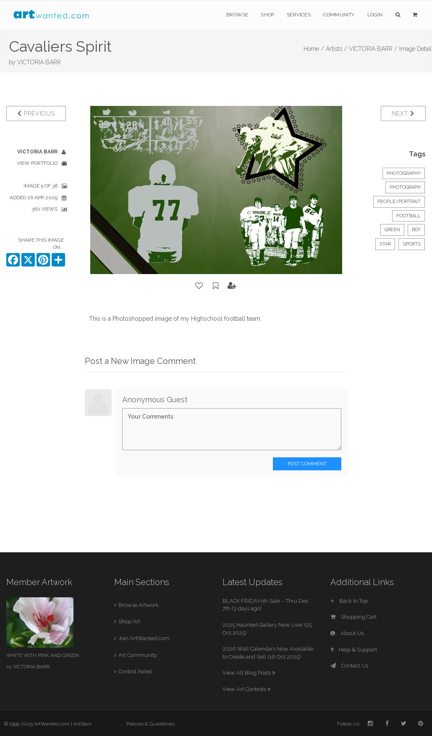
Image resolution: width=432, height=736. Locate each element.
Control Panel (135, 671)
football (408, 216)
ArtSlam (82, 724)
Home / (314, 48)
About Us (347, 633)
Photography (404, 173)
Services (299, 15)
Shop (267, 15)
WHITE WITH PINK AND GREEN (42, 655)
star (385, 244)
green (392, 229)
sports (412, 244)
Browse (237, 15)
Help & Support (353, 649)
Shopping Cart (353, 617)
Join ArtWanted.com (144, 638)
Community (339, 15)
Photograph (405, 187)
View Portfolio (37, 163)
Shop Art (129, 621)
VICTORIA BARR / (373, 48)
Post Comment (307, 464)
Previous (36, 113)
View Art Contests (246, 689)
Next (403, 113)
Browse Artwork (138, 605)
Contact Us (349, 665)
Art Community (137, 655)
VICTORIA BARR (39, 62)
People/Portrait (399, 201)
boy (416, 229)
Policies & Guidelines (150, 724)
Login (375, 15)
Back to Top (349, 601)
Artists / (336, 48)
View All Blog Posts (249, 673)
